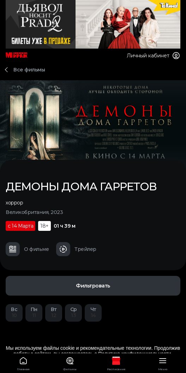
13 (73, 312)
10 (14, 312)
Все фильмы (29, 70)
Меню (162, 362)
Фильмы (70, 362)
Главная (23, 362)
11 (34, 312)
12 (53, 312)
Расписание (116, 362)
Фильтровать (93, 286)
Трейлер (76, 249)
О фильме (27, 249)
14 (93, 312)
